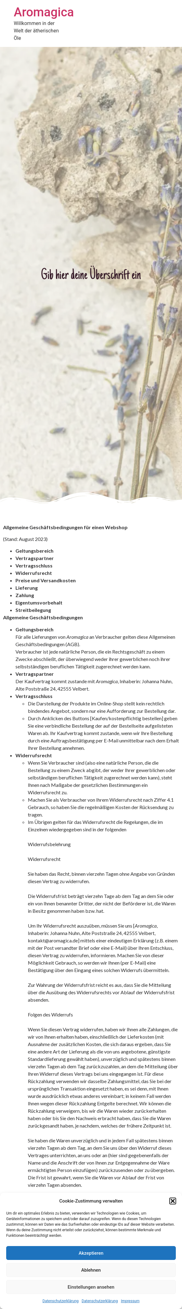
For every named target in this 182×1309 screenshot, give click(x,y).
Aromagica (44, 12)
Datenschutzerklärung (61, 1301)
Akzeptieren (90, 1253)
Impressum (130, 1301)
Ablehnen (91, 1270)
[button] (173, 1201)
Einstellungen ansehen (91, 1287)
